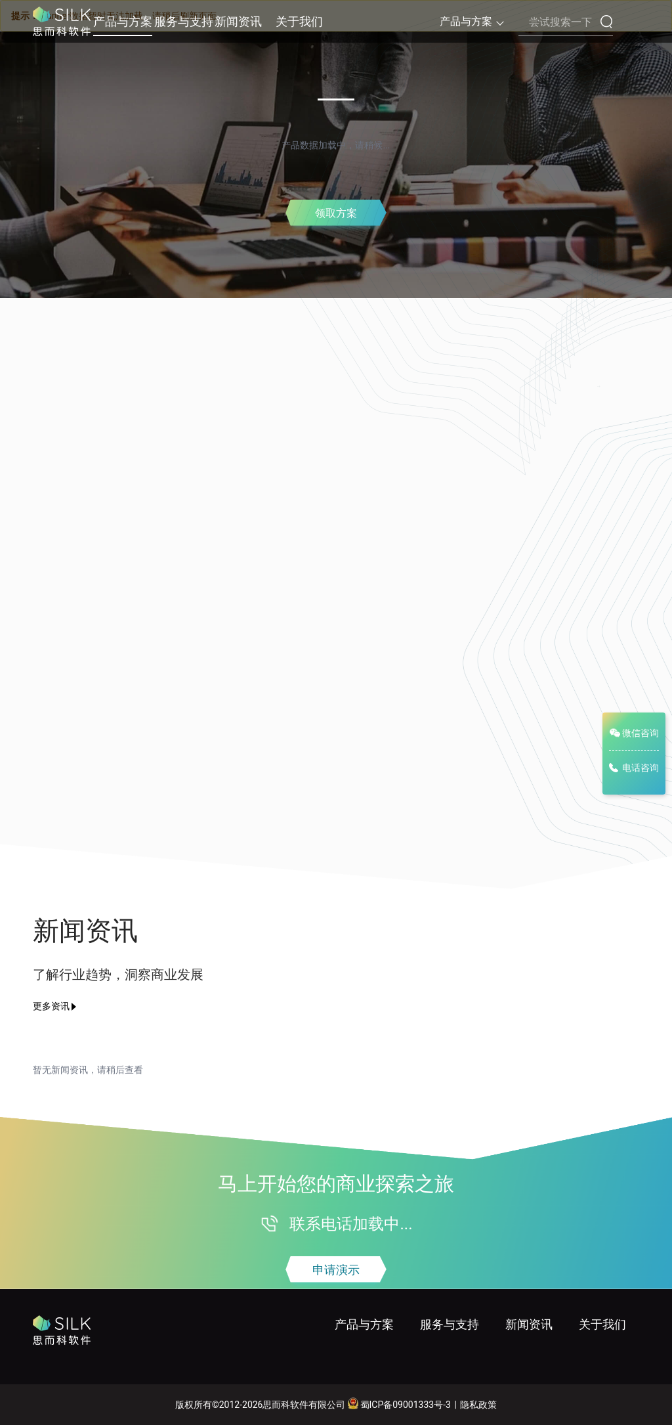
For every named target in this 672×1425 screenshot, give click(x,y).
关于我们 (299, 21)
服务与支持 (183, 21)
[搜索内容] (565, 22)
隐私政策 (478, 1404)
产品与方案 (122, 21)
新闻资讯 (238, 21)
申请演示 (336, 1270)
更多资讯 (51, 1006)
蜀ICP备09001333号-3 (399, 1403)
